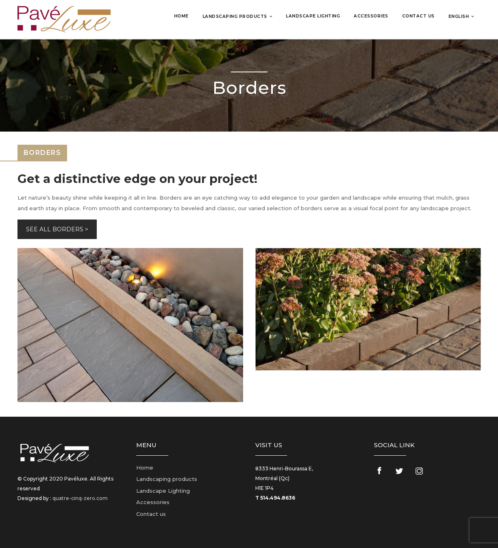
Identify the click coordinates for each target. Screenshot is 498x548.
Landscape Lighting (313, 16)
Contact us (418, 16)
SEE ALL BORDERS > (57, 229)
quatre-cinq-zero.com (80, 498)
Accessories (371, 16)
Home (181, 16)
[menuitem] (461, 16)
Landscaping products (234, 16)
